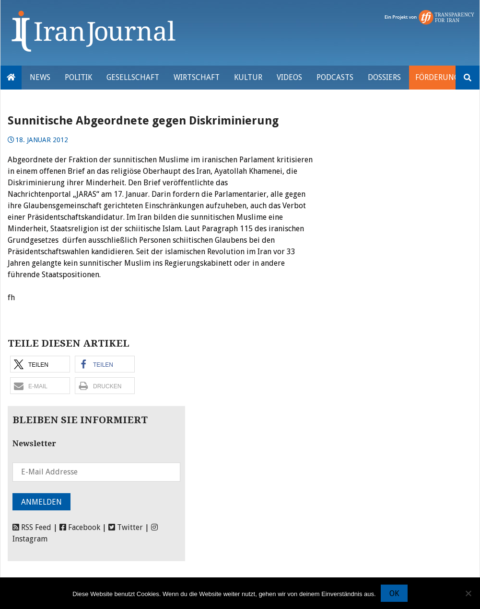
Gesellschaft (132, 77)
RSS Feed (31, 527)
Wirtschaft (197, 77)
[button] (40, 364)
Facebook (79, 527)
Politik (78, 77)
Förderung (437, 77)
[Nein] (468, 593)
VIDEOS (289, 77)
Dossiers (384, 77)
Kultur (248, 77)
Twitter (125, 527)
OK (394, 593)
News (40, 77)
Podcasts (334, 77)
